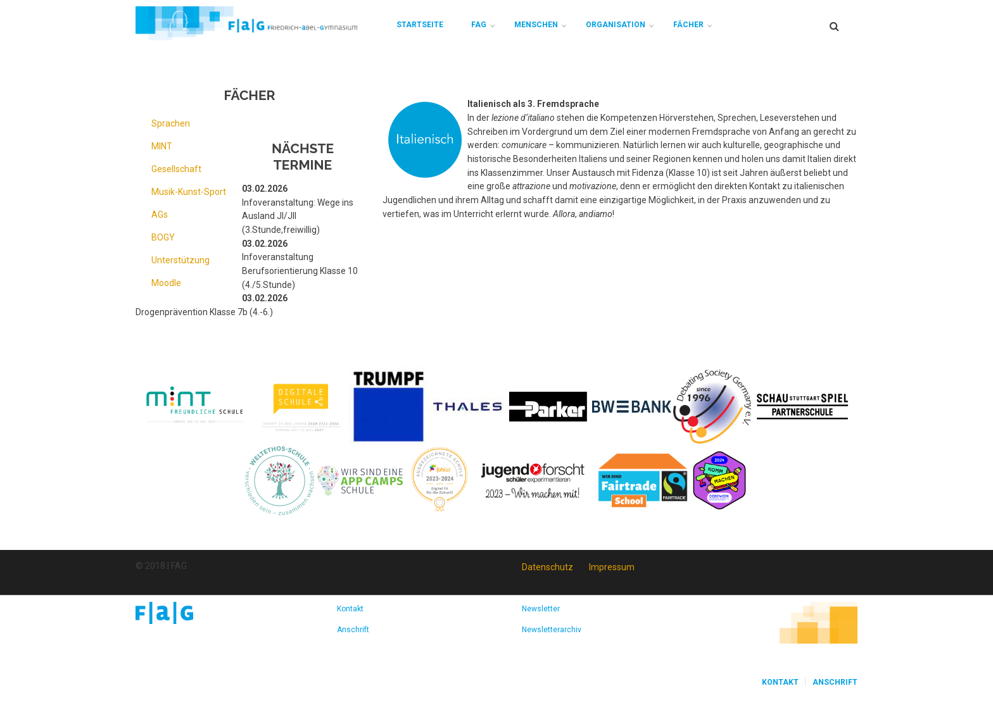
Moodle (166, 283)
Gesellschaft (176, 169)
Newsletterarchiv (551, 629)
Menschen (536, 24)
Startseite (419, 24)
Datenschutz (547, 567)
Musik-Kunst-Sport (188, 192)
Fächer (688, 24)
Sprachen (170, 123)
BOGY (163, 237)
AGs (159, 214)
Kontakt (350, 608)
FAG (478, 24)
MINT (161, 146)
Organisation (615, 24)
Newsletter (541, 608)
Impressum (612, 567)
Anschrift (353, 629)
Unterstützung (180, 260)
